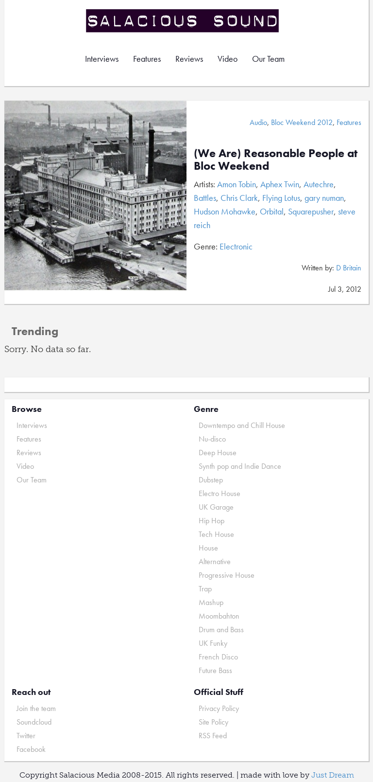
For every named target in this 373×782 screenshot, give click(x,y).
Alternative (215, 561)
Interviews (102, 58)
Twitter (26, 735)
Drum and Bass (221, 629)
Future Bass (215, 670)
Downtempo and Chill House (242, 425)
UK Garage (216, 507)
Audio (258, 122)
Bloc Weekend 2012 (302, 122)
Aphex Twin (279, 184)
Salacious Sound (183, 20)
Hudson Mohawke (224, 211)
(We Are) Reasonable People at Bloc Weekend (275, 159)
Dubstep (211, 480)
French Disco (218, 657)
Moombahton (219, 616)
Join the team (36, 708)
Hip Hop (211, 520)
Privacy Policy (219, 708)
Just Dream (332, 775)
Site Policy (213, 722)
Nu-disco (212, 439)
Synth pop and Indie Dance (240, 466)
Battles (205, 197)
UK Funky (213, 643)
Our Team (268, 58)
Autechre (319, 184)
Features (147, 58)
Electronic (236, 246)
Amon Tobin (236, 184)
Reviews (189, 58)
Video (227, 58)
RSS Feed (213, 735)
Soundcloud (34, 722)
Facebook (31, 749)
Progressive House (226, 575)
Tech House (216, 534)
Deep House (218, 452)
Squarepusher (311, 211)
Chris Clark (239, 197)
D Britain (348, 268)
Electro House (219, 493)
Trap (205, 589)
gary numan (324, 197)
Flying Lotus (281, 197)
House (208, 548)
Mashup (211, 602)
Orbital (272, 211)
